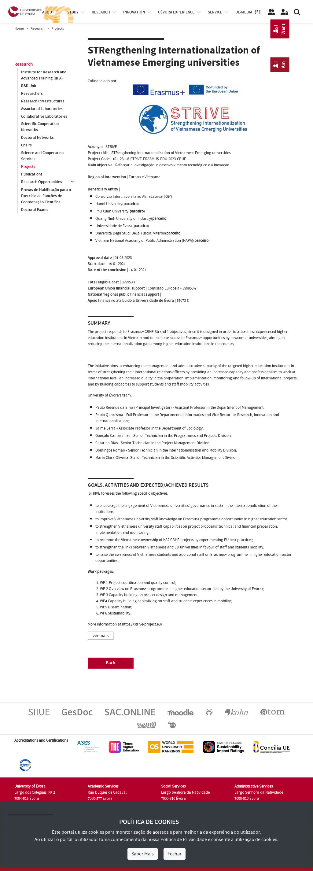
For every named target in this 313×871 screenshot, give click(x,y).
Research (38, 28)
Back (111, 663)
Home (19, 28)
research (101, 12)
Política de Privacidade (183, 839)
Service (215, 12)
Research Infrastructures (42, 101)
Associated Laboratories (42, 109)
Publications (31, 174)
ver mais (101, 636)
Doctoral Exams (34, 209)
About (48, 12)
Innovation (134, 12)
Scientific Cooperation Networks (40, 127)
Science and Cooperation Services (42, 156)
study (72, 12)
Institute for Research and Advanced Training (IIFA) (43, 75)
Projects (28, 167)
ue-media (243, 12)
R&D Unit (28, 86)
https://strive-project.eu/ (142, 624)
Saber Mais (142, 854)
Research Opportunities (41, 182)
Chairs (26, 145)
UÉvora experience (176, 12)
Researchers (32, 93)
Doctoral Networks (37, 138)
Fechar (175, 854)
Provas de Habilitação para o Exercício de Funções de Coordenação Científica (46, 196)
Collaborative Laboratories (44, 116)
